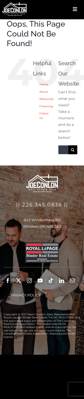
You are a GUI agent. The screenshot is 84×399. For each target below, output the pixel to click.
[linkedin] (61, 280)
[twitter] (18, 280)
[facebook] (8, 280)
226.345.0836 (42, 205)
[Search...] (63, 149)
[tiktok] (51, 280)
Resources (46, 99)
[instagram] (29, 280)
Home (43, 84)
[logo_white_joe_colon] (14, 4)
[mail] (72, 280)
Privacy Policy (26, 295)
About (43, 91)
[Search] (72, 149)
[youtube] (40, 280)
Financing (46, 106)
